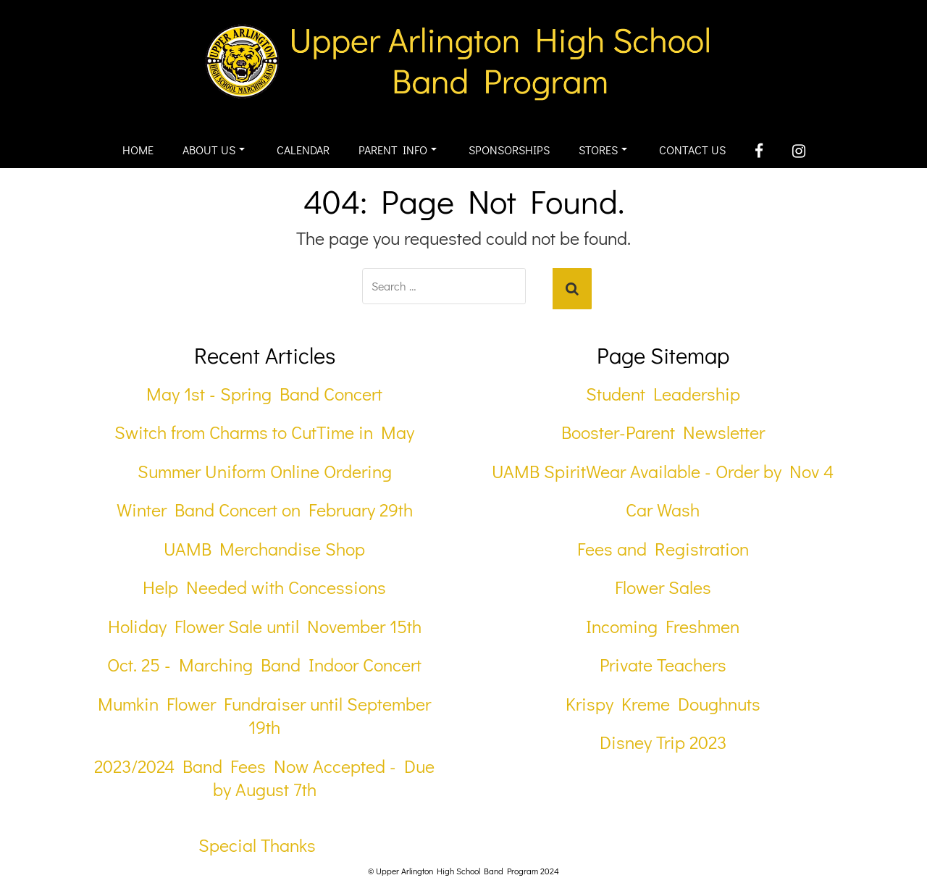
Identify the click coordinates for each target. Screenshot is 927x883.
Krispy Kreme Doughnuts (663, 704)
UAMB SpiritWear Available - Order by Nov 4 (663, 471)
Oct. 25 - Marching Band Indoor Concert (264, 665)
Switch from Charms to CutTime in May (264, 432)
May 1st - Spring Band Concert (264, 394)
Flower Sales (663, 587)
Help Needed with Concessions (264, 587)
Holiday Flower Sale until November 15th (264, 626)
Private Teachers (663, 665)
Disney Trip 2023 (663, 742)
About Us (214, 149)
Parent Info (397, 149)
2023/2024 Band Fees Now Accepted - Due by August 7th (264, 778)
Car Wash (663, 510)
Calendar (303, 149)
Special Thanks (257, 845)
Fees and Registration (663, 549)
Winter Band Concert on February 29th (265, 510)
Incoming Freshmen (662, 626)
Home (138, 149)
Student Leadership (663, 394)
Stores (603, 149)
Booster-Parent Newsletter (663, 432)
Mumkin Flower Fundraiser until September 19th (264, 716)
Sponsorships (509, 149)
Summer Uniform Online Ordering (265, 471)
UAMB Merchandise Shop (264, 549)
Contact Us (692, 149)
